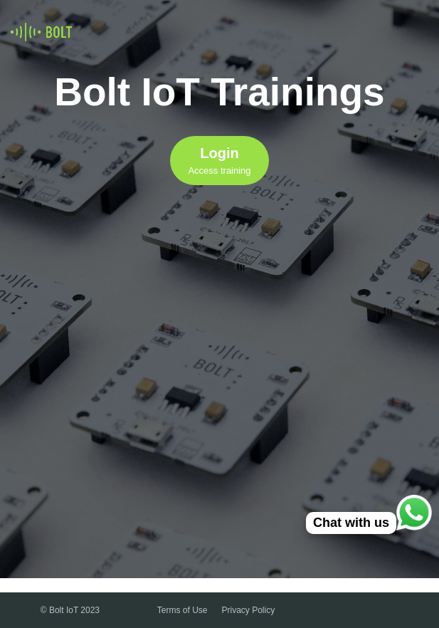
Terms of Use (182, 610)
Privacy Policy (248, 610)
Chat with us (351, 523)
